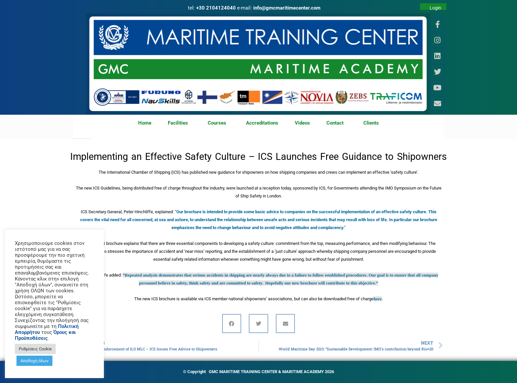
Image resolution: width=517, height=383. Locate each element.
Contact (336, 123)
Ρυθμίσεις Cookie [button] (35, 348)
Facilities (179, 123)
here (377, 298)
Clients (371, 123)
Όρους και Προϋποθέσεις (45, 335)
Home (144, 123)
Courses (218, 123)
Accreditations (262, 123)
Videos (302, 123)
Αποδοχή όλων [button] (34, 360)
